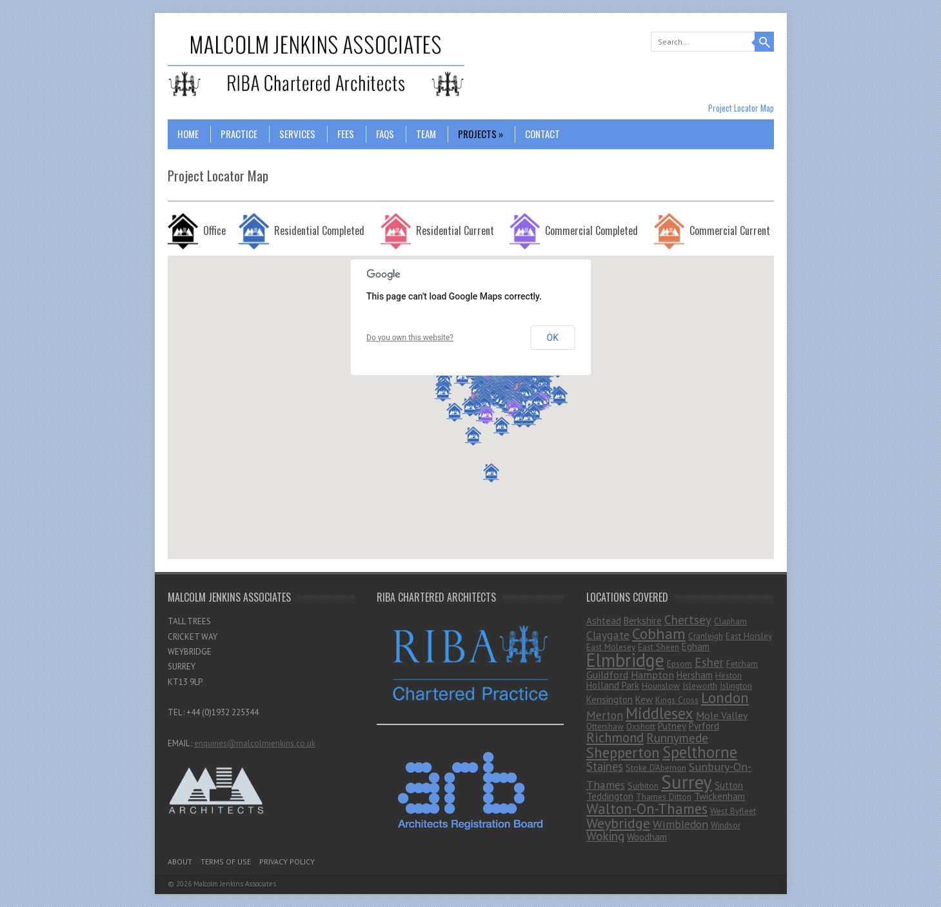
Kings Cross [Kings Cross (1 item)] (676, 700)
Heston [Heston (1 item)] (728, 675)
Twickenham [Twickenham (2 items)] (719, 796)
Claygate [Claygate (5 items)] (607, 634)
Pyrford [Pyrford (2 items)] (704, 726)
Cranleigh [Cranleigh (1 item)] (705, 636)
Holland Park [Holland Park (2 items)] (612, 685)
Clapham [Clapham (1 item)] (730, 621)
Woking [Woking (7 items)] (605, 836)
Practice (239, 134)
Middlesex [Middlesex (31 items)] (659, 713)
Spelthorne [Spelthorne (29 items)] (699, 752)
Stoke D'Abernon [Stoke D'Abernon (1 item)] (656, 767)
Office (214, 230)
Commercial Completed (591, 230)
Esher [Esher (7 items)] (709, 662)
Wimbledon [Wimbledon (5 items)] (680, 824)
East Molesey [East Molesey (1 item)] (610, 647)
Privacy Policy (287, 861)
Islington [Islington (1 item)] (736, 685)
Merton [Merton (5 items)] (604, 715)
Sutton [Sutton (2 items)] (729, 785)
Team (426, 134)
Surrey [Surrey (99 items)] (686, 781)
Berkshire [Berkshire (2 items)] (643, 621)
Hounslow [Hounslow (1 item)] (661, 685)
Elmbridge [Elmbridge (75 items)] (625, 660)
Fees (345, 134)
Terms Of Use (226, 861)
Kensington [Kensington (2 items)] (609, 699)
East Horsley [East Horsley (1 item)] (749, 636)
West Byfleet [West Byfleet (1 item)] (733, 811)
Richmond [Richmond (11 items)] (615, 737)
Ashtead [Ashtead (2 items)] (603, 621)
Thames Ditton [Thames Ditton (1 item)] (663, 796)
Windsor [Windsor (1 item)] (725, 825)
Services (297, 134)
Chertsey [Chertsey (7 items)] (687, 619)
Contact (542, 134)
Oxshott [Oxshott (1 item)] (640, 726)
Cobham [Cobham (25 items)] (659, 634)
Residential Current (455, 230)
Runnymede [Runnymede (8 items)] (677, 737)
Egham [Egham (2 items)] (695, 646)
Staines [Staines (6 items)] (604, 766)
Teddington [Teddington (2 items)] (609, 796)
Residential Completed (319, 230)
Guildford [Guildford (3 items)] (607, 674)
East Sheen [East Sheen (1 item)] (658, 647)
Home (188, 134)
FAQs (385, 134)
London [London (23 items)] (725, 697)
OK (553, 337)
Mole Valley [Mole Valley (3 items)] (722, 715)
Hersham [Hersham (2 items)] (695, 675)
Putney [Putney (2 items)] (672, 726)
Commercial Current (729, 230)
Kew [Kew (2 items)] (644, 699)
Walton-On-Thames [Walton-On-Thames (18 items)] (647, 808)
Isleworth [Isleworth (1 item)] (699, 685)
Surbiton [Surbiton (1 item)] (643, 785)
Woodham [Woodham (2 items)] (647, 837)
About (180, 861)
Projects (480, 134)
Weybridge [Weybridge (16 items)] (618, 823)
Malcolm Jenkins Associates (234, 883)
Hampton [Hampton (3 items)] (652, 674)
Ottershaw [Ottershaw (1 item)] (605, 726)
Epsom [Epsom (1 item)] (679, 663)
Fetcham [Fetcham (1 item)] (742, 663)
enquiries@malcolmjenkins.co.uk (254, 743)
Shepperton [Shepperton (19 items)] (623, 752)
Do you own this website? (409, 337)
